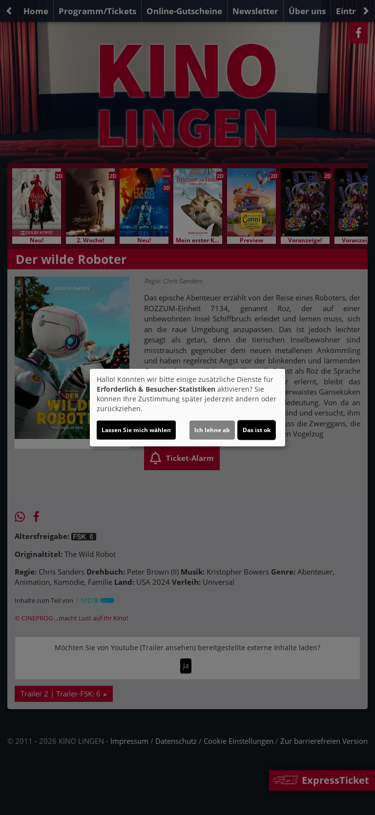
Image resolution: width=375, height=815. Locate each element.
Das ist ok (257, 430)
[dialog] (187, 408)
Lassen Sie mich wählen (136, 430)
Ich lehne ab (212, 430)
